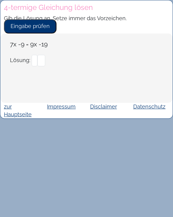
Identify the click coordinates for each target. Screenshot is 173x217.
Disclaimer (103, 106)
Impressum (61, 106)
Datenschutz (149, 106)
